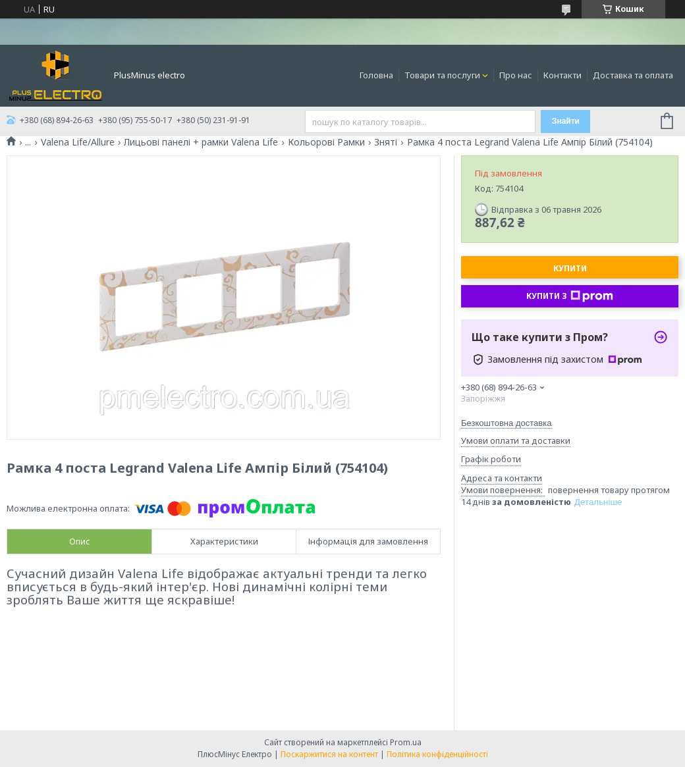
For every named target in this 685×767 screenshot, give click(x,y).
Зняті (385, 142)
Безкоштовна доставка (506, 423)
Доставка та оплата (633, 75)
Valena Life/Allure (78, 142)
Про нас (515, 75)
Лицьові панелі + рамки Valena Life (201, 142)
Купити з (569, 296)
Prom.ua (406, 742)
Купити (570, 268)
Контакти (562, 75)
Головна (376, 75)
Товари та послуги (442, 75)
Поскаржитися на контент (329, 754)
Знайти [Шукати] (566, 121)
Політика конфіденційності (437, 754)
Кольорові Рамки (326, 142)
